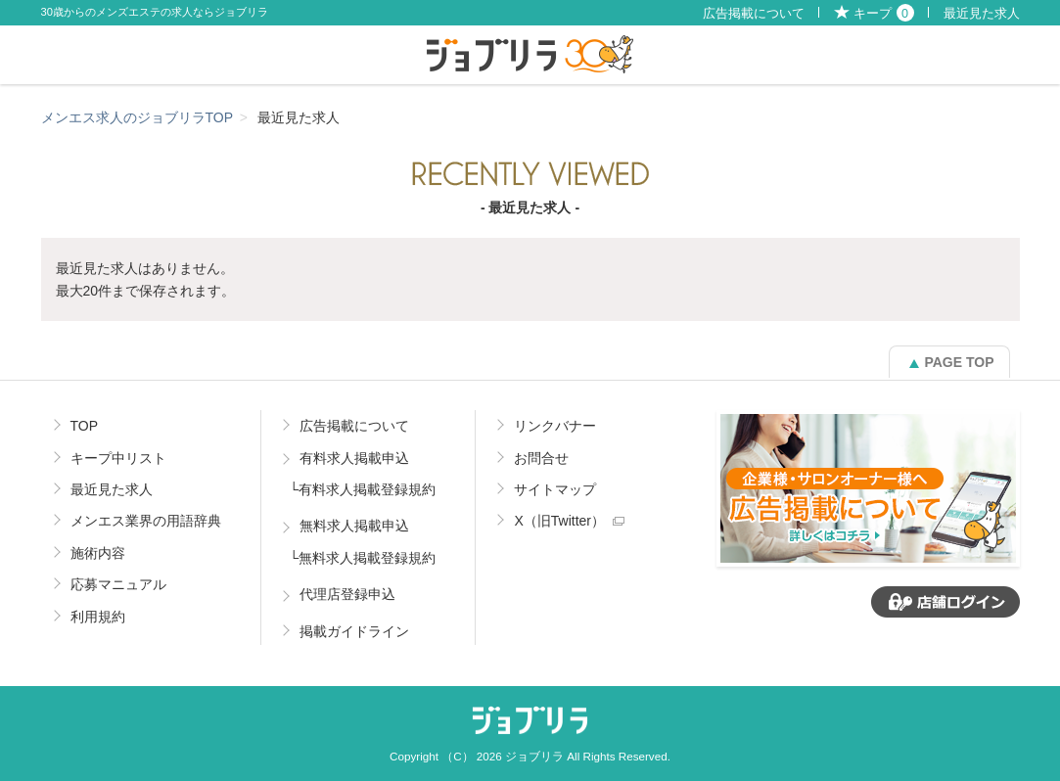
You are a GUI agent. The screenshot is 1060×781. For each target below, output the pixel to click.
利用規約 (97, 616)
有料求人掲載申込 (354, 458)
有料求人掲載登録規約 (367, 489)
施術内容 (97, 553)
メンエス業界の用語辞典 (145, 520)
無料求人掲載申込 (354, 525)
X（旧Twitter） (559, 520)
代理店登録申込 (347, 594)
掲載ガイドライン (354, 631)
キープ (883, 14)
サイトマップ (555, 489)
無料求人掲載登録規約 (367, 558)
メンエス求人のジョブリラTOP (137, 117)
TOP (84, 426)
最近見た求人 (982, 14)
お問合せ (541, 458)
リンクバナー (555, 426)
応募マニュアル (118, 584)
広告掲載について (754, 14)
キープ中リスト (118, 458)
